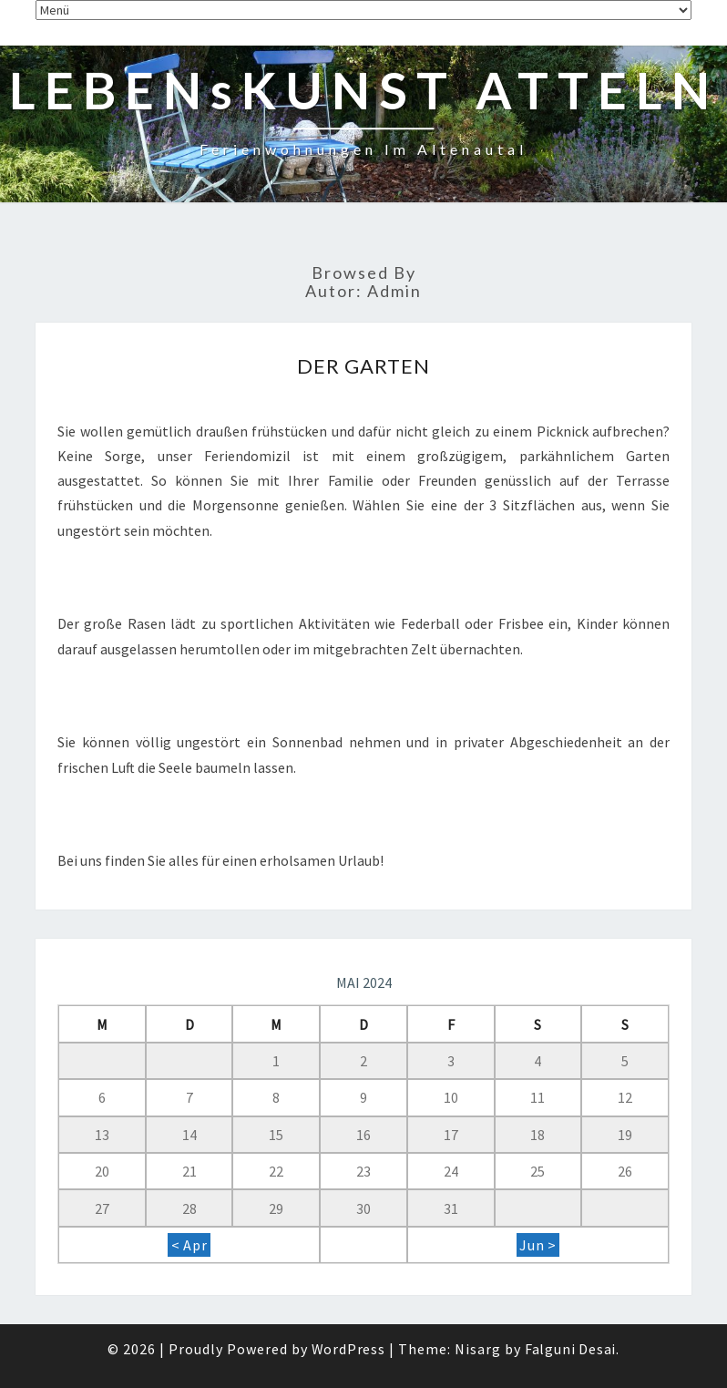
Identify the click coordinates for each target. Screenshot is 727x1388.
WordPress (348, 1349)
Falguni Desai (570, 1349)
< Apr (189, 1245)
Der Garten (364, 366)
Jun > (538, 1245)
